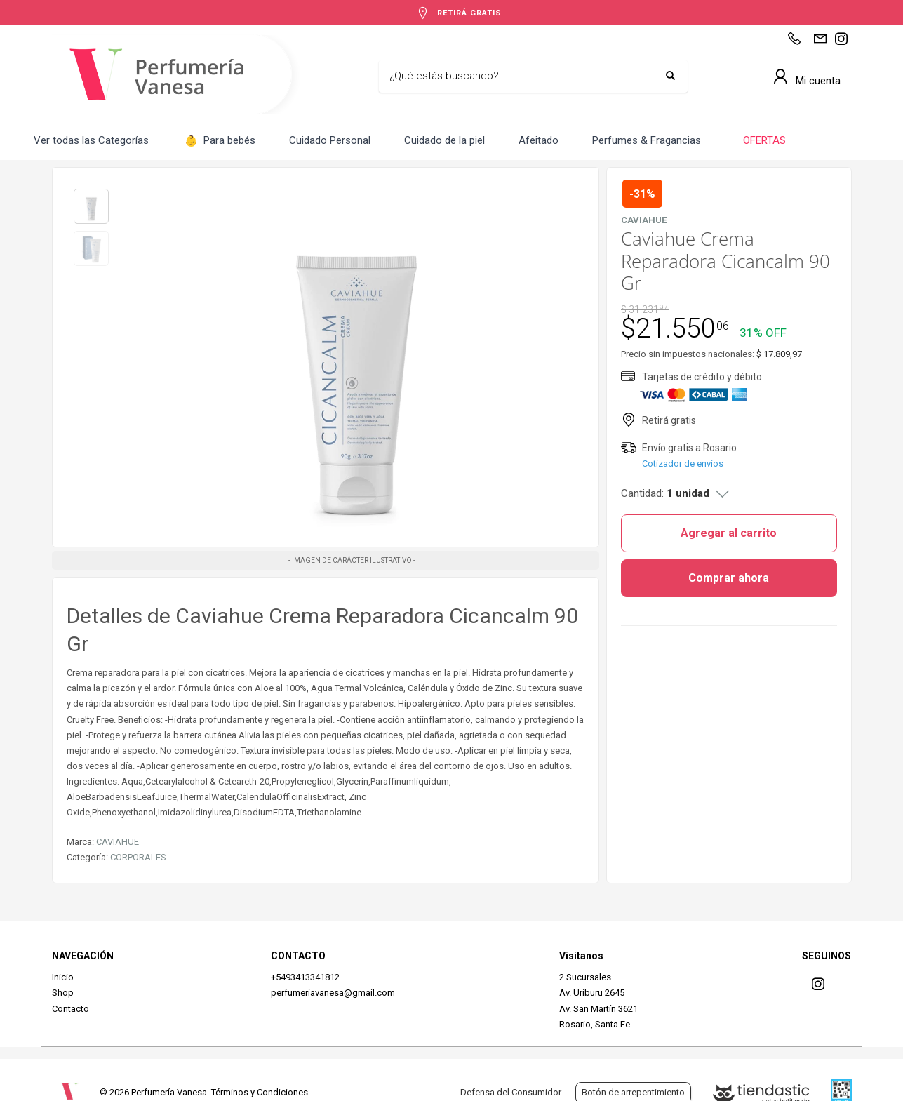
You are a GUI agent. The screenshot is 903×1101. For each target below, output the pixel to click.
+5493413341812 (305, 977)
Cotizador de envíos (682, 463)
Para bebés (220, 141)
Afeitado (538, 140)
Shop (63, 992)
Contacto (70, 1008)
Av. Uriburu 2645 (591, 992)
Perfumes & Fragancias (646, 140)
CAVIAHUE (117, 841)
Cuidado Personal (329, 140)
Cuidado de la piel (444, 140)
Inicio (63, 977)
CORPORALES (138, 857)
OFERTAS (763, 140)
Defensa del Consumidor (510, 1092)
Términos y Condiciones (259, 1092)
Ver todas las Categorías (91, 140)
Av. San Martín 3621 (598, 1008)
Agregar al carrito (729, 533)
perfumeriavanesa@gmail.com (333, 992)
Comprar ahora (728, 578)
